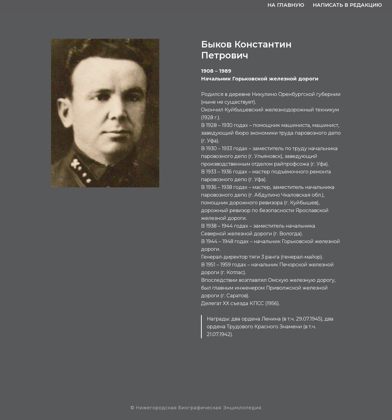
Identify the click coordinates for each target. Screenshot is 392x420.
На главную (286, 5)
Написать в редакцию (347, 5)
